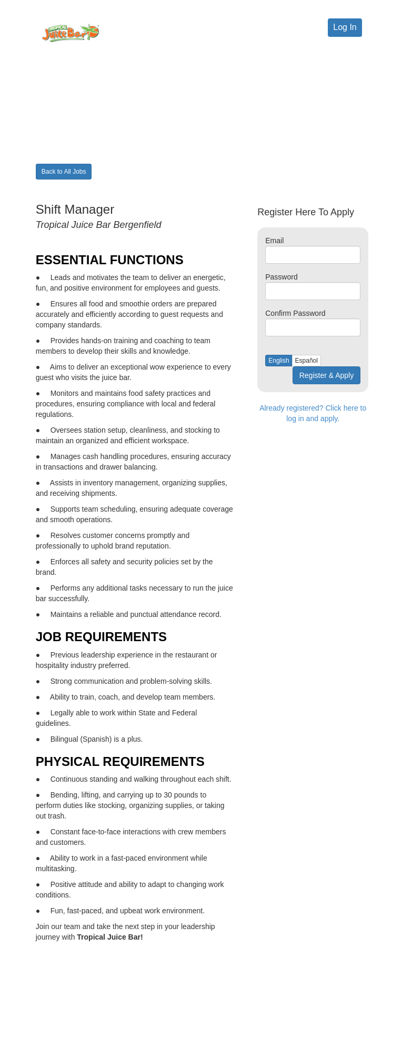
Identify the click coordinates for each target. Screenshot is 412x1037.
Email (274, 240)
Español (306, 360)
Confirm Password (295, 313)
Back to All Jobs (64, 171)
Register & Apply (326, 375)
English (278, 360)
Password (281, 277)
